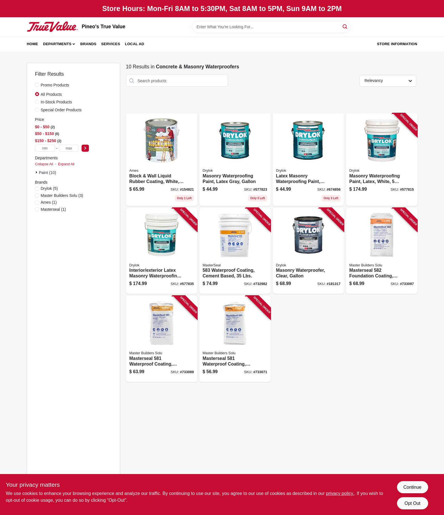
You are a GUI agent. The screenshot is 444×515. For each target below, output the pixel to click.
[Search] (345, 26)
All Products (51, 94)
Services (110, 44)
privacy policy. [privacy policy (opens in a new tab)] (340, 493)
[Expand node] (37, 172)
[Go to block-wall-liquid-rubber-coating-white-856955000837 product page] (161, 159)
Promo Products (55, 85)
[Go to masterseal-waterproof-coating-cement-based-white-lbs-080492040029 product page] (161, 339)
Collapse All (44, 164)
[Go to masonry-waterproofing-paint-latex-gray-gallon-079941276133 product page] (235, 159)
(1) (49, 202)
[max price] (69, 148)
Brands (88, 44)
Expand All (66, 164)
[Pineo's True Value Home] (52, 26)
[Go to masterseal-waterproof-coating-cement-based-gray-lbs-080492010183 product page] (235, 339)
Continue (412, 487)
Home (32, 44)
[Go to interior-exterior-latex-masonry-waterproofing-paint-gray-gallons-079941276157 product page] (161, 251)
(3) (62, 195)
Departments (57, 44)
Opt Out (412, 503)
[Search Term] (271, 26)
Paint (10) (47, 172)
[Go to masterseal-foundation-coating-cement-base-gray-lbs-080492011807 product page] (381, 251)
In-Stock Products (56, 102)
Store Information (397, 44)
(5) (49, 188)
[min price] (45, 148)
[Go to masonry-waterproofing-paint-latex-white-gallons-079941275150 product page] (381, 159)
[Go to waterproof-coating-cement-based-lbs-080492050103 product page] (235, 251)
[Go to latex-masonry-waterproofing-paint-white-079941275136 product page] (308, 159)
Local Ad (134, 44)
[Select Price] (85, 148)
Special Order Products (61, 109)
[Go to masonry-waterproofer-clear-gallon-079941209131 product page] (308, 251)
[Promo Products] (37, 85)
